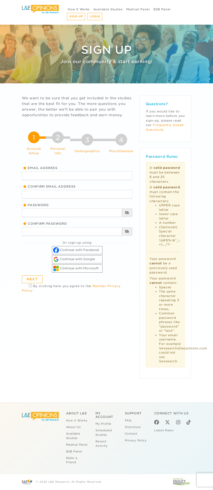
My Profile (103, 423)
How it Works (76, 420)
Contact (131, 433)
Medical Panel (138, 9)
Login (95, 16)
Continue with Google (74, 259)
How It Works (79, 9)
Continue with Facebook (76, 250)
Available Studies (108, 9)
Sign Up (76, 16)
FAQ (128, 420)
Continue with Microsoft (76, 268)
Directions (133, 427)
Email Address (40, 168)
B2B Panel (162, 9)
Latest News (164, 430)
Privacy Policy (136, 440)
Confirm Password (45, 223)
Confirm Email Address (49, 186)
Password (36, 205)
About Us (73, 427)
